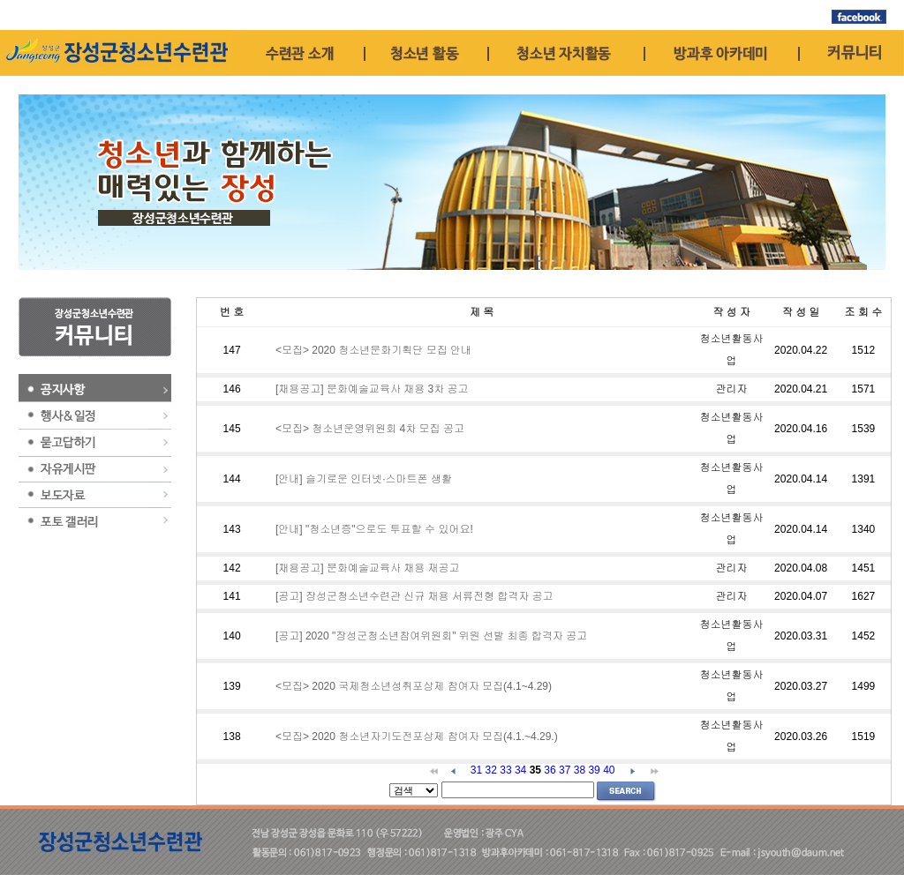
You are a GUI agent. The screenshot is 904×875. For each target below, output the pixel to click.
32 (491, 770)
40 (608, 770)
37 (564, 770)
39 (593, 770)
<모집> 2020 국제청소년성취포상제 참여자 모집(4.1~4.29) (413, 686)
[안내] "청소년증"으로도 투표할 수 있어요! (374, 529)
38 (579, 770)
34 (520, 770)
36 (549, 770)
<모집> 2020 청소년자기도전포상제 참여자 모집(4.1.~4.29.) (416, 736)
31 (476, 770)
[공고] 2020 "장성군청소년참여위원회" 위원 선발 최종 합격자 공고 (431, 636)
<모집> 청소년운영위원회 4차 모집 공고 (369, 429)
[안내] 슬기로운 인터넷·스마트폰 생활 (363, 479)
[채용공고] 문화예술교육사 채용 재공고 (367, 568)
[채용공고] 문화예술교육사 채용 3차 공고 (372, 389)
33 (505, 770)
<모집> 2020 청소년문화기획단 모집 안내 (373, 350)
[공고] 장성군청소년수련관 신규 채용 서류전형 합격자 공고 (414, 596)
